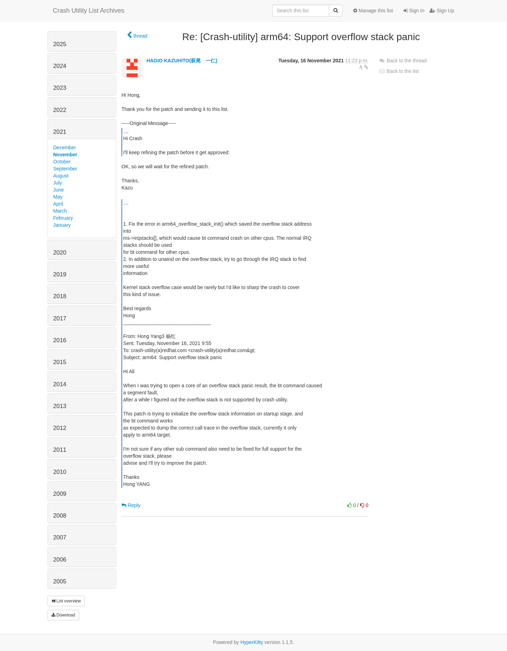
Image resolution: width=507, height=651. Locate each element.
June (58, 190)
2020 (59, 252)
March (60, 211)
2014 (59, 384)
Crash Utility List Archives (88, 10)
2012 (59, 428)
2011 (59, 449)
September (65, 168)
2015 (59, 362)
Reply (130, 505)
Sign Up (442, 10)
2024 (59, 66)
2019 (59, 274)
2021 (59, 132)
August (61, 176)
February (63, 218)
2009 (59, 493)
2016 (59, 340)
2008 (59, 515)
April (58, 204)
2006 (59, 559)
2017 (59, 318)
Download (63, 615)
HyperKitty (251, 642)
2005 (59, 581)
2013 (59, 406)
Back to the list (399, 71)
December (64, 147)
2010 (59, 472)
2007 (59, 537)
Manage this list (373, 10)
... (126, 131)
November (65, 154)
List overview (66, 601)
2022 (59, 110)
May (57, 197)
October (62, 161)
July (57, 183)
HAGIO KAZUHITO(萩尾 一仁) (181, 60)
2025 (59, 44)
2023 (59, 87)
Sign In (413, 10)
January (62, 225)
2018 (59, 296)
